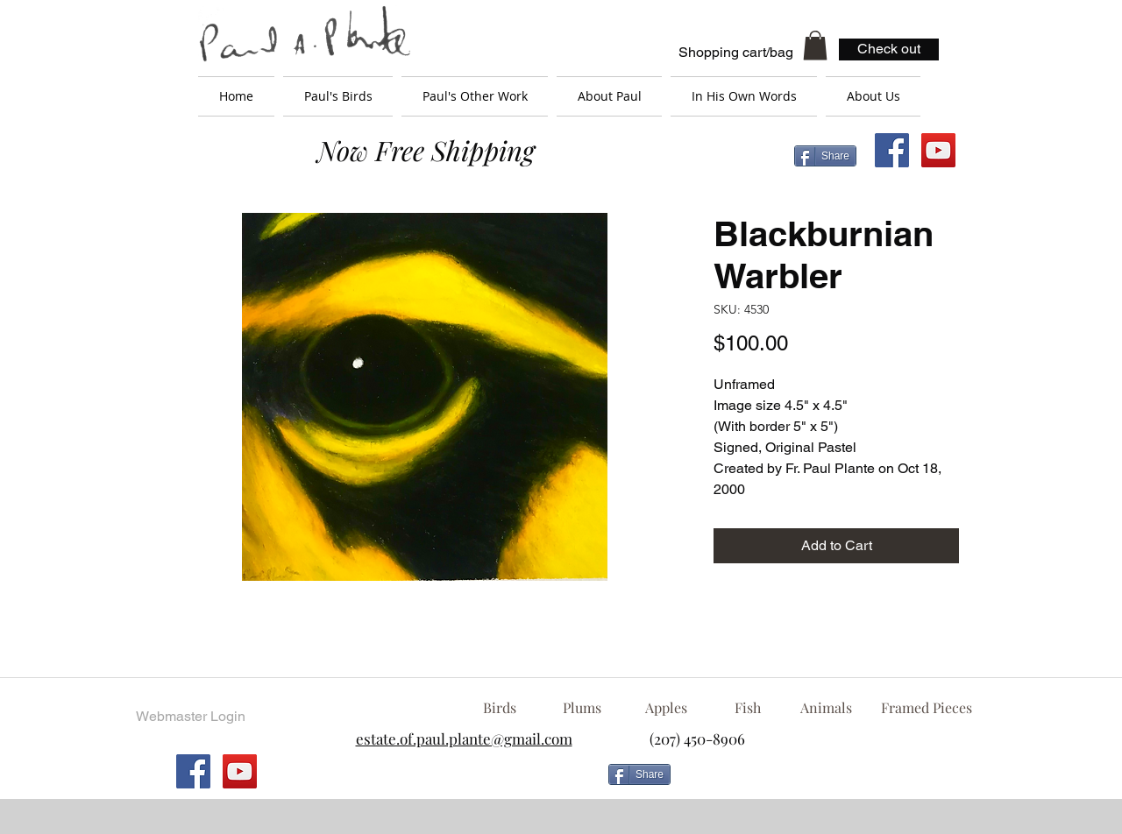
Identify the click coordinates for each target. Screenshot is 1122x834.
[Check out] (889, 49)
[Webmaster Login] (190, 716)
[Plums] (582, 707)
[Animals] (825, 707)
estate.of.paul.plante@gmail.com (464, 738)
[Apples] (665, 707)
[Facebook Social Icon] (892, 150)
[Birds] (499, 707)
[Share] (825, 155)
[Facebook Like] (819, 781)
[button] (815, 45)
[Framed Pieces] (926, 707)
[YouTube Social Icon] (938, 150)
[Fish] (747, 707)
